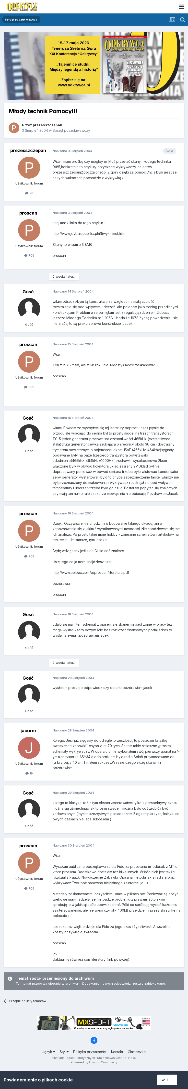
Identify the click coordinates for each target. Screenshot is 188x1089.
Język (48, 1052)
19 (29, 773)
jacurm (28, 730)
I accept (170, 1080)
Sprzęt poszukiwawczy (71, 130)
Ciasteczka (137, 1052)
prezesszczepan (47, 125)
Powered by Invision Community (94, 1062)
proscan (28, 213)
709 (29, 255)
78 (29, 193)
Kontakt (117, 1052)
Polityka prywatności (89, 1052)
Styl (64, 1052)
